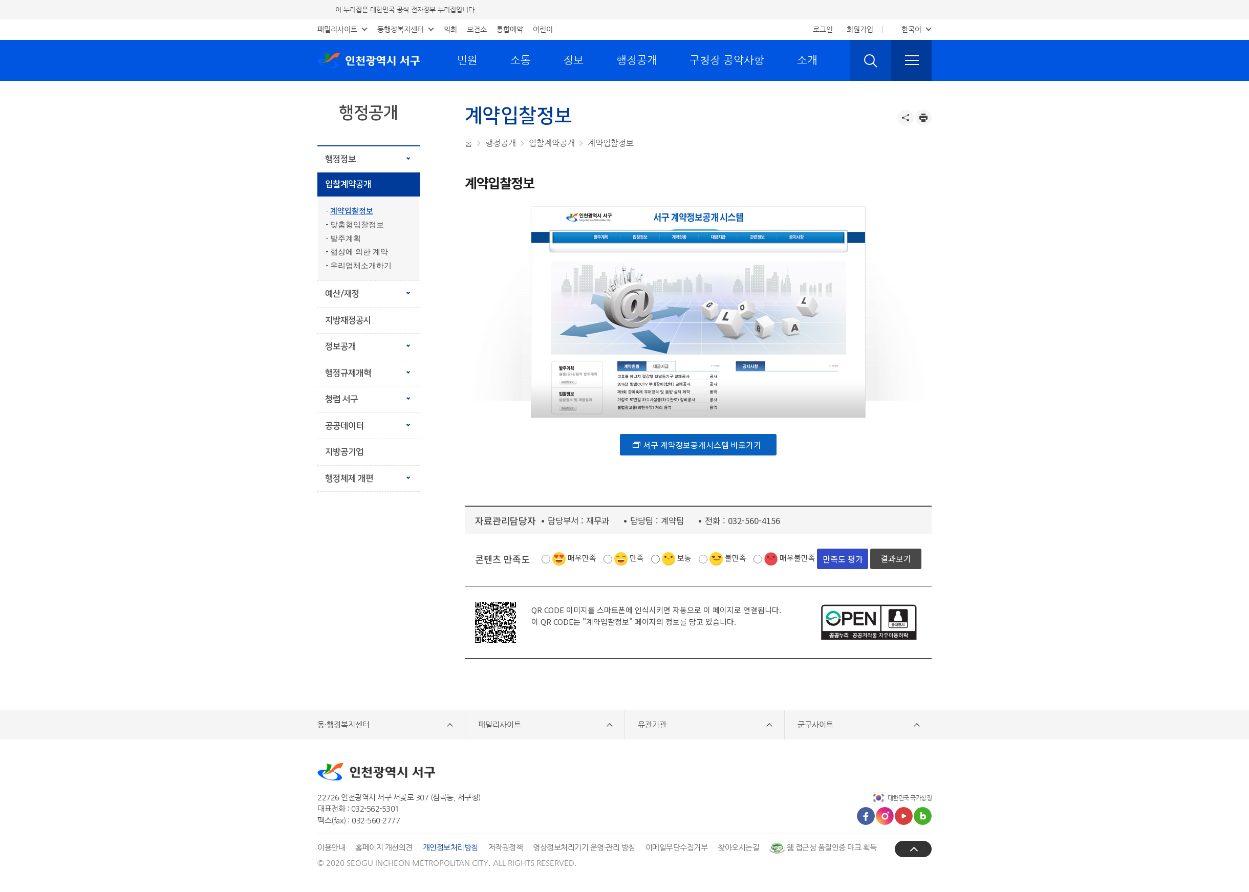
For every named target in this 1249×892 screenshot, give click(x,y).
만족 (637, 557)
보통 (684, 557)
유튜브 (904, 816)
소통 (520, 60)
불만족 (735, 557)
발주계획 (345, 238)
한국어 (911, 29)
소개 (807, 60)
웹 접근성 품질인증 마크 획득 (823, 847)
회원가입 (860, 29)
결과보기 (895, 558)
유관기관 (652, 724)
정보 (573, 60)
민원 (467, 60)
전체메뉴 (911, 60)
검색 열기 (870, 60)
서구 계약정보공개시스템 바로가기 (702, 444)
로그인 (823, 29)
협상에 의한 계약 (359, 252)
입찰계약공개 (348, 184)
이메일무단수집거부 (676, 847)
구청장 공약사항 (727, 60)
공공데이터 (344, 425)
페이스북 (866, 816)
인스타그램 (885, 816)
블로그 (923, 816)
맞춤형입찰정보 (357, 225)
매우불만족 (797, 557)
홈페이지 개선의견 (384, 847)
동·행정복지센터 (343, 724)
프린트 (923, 118)
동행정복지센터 (400, 29)
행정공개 (636, 60)
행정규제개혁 (348, 373)
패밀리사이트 (337, 29)
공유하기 (905, 118)
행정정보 (340, 159)
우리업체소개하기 (361, 266)
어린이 (543, 29)
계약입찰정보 (351, 211)
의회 (450, 29)
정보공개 (340, 346)
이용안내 (331, 847)
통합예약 (510, 29)
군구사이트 (815, 724)
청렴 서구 (341, 399)
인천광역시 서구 (368, 60)
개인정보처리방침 (450, 847)
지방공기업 (344, 451)
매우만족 (582, 557)
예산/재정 (342, 293)
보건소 (477, 29)
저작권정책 (505, 847)
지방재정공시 (348, 320)
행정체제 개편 (363, 474)
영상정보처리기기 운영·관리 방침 (584, 847)
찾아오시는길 (738, 847)
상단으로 (913, 848)
